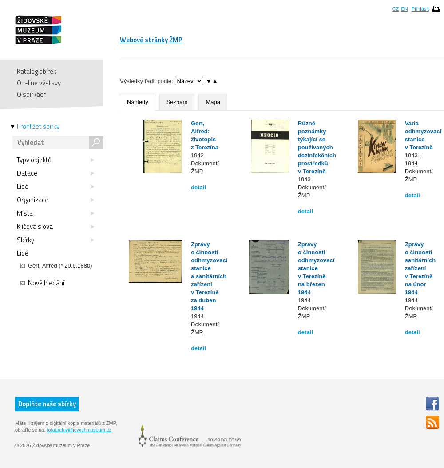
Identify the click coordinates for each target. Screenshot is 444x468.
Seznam (177, 102)
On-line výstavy (39, 83)
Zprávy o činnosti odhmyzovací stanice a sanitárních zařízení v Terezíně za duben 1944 (209, 276)
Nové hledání (42, 283)
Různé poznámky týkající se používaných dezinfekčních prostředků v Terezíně (317, 147)
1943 (304, 179)
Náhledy (137, 102)
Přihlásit (420, 9)
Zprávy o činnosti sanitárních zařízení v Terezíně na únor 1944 (420, 268)
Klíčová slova (55, 227)
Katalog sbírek (36, 71)
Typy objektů (55, 160)
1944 (197, 316)
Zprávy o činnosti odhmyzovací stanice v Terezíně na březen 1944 (316, 268)
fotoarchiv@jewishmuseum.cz (79, 429)
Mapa (213, 102)
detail (198, 187)
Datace (55, 173)
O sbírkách (32, 94)
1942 (197, 155)
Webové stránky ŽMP (151, 40)
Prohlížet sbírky (38, 127)
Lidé (55, 187)
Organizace (55, 200)
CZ (395, 9)
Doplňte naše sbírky (47, 404)
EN (404, 9)
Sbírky (55, 240)
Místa (55, 213)
